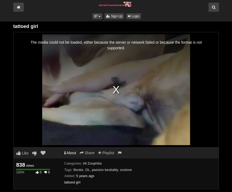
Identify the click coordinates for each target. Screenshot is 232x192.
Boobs (78, 170)
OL (87, 170)
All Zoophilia (92, 163)
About (70, 153)
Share (87, 153)
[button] (97, 16)
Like (22, 153)
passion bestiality (105, 170)
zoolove (126, 170)
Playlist (106, 153)
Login (133, 16)
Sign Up (114, 16)
